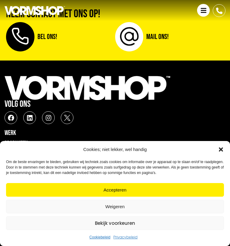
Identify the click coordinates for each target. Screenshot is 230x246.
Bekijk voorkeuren (115, 223)
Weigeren (115, 206)
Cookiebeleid (99, 237)
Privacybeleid (125, 237)
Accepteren (115, 189)
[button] (221, 149)
